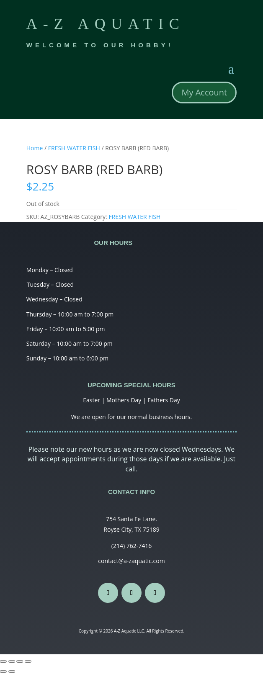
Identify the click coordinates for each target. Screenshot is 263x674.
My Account (204, 92)
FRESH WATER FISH (74, 148)
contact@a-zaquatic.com (131, 561)
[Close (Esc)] (3, 661)
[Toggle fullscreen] (19, 661)
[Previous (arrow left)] (3, 671)
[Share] (11, 661)
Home (34, 148)
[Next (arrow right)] (11, 671)
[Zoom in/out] (28, 661)
